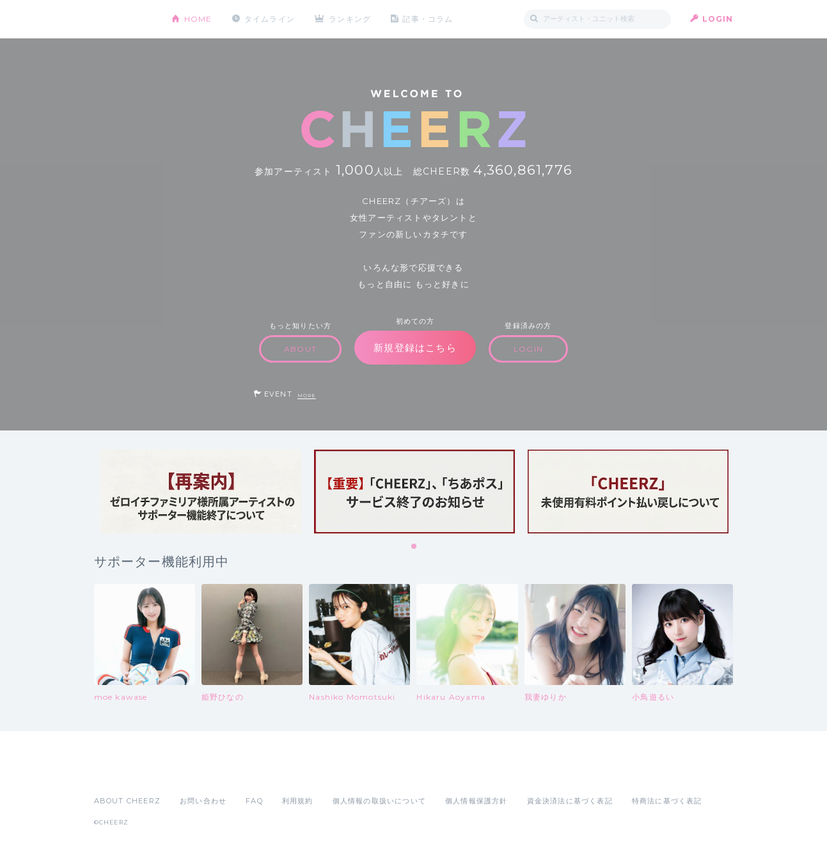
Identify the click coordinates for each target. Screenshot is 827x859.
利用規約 (297, 800)
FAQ (254, 800)
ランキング (350, 19)
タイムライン (269, 19)
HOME (198, 19)
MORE (306, 395)
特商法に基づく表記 (667, 800)
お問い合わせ (203, 800)
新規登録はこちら (415, 348)
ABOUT (300, 349)
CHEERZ (123, 19)
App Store (123, 772)
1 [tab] (414, 547)
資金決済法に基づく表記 (570, 800)
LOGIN (718, 19)
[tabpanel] (200, 491)
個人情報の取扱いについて (379, 800)
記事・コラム (427, 19)
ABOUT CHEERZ (127, 800)
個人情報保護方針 (476, 800)
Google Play (191, 772)
